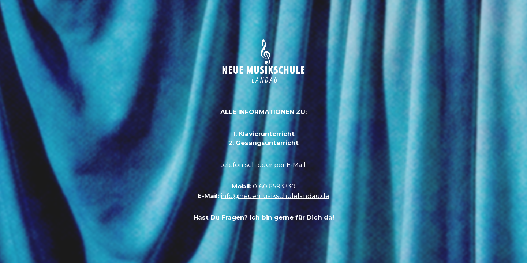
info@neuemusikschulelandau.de (275, 195)
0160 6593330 (274, 186)
